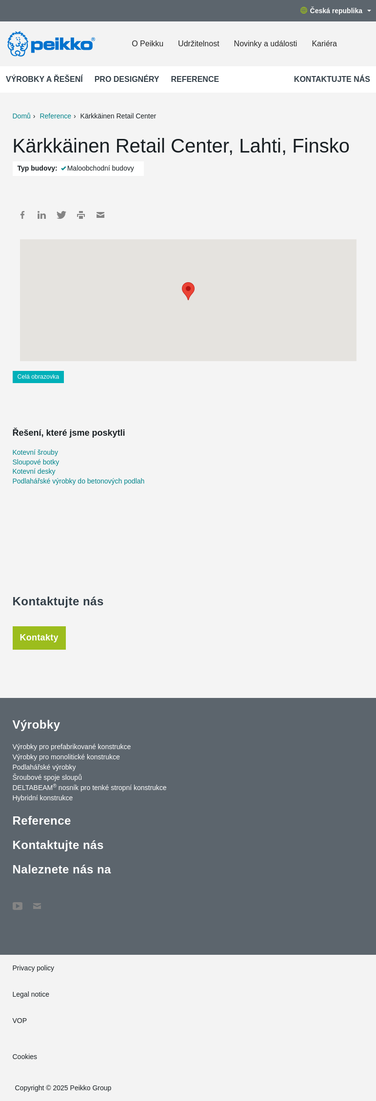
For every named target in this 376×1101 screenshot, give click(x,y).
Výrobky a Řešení (44, 79)
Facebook (22, 215)
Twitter (61, 215)
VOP (20, 1020)
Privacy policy (34, 968)
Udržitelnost (198, 43)
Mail (100, 215)
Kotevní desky (34, 471)
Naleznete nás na (62, 869)
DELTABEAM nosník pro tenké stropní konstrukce (90, 787)
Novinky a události (265, 43)
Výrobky (36, 724)
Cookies (25, 1057)
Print (81, 215)
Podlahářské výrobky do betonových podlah (79, 481)
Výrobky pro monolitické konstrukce (66, 757)
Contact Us (37, 901)
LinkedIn (42, 215)
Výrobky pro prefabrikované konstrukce (72, 747)
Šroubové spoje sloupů (47, 777)
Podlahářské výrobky (44, 767)
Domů (22, 116)
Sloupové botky (36, 462)
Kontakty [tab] (39, 637)
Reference (195, 79)
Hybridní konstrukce (43, 798)
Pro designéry (127, 79)
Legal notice (31, 994)
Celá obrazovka (38, 376)
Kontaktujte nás (332, 79)
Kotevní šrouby (35, 452)
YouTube (17, 901)
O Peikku (147, 43)
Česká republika (335, 11)
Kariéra (324, 43)
